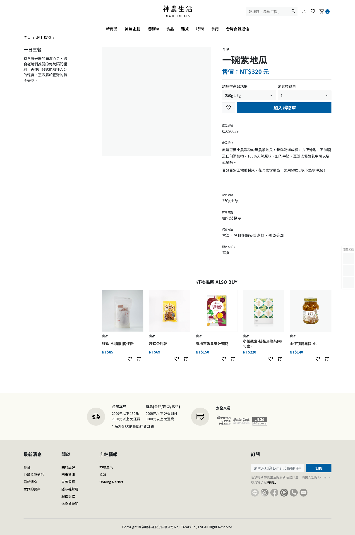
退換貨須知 (69, 503)
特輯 (200, 28)
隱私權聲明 (69, 489)
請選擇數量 (287, 86)
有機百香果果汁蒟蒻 (212, 343)
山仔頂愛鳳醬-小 (303, 343)
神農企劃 (132, 28)
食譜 (215, 28)
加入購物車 (284, 107)
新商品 (112, 28)
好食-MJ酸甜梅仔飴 (118, 343)
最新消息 (30, 481)
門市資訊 (68, 474)
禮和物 (153, 28)
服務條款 (68, 496)
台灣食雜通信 (237, 28)
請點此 (271, 482)
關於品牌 (68, 467)
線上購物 (43, 37)
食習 (102, 474)
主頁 (27, 37)
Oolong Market (111, 481)
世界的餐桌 (32, 489)
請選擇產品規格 (234, 86)
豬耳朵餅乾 (158, 343)
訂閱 (318, 468)
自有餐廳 (68, 481)
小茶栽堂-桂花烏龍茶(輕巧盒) (262, 343)
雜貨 (185, 28)
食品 (170, 28)
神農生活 (106, 467)
